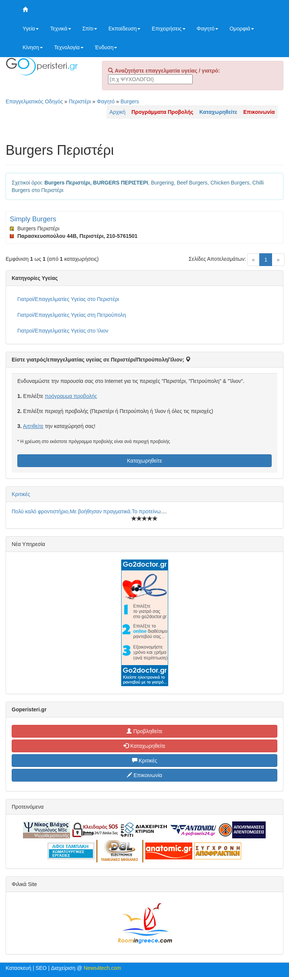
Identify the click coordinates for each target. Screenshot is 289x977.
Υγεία (31, 29)
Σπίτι (89, 29)
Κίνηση (33, 47)
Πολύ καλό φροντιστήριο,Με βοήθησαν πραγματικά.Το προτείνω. (87, 511)
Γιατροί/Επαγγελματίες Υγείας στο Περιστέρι (68, 299)
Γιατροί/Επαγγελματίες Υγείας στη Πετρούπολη (71, 315)
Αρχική (118, 112)
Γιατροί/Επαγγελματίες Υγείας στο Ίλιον (62, 331)
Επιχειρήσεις (168, 29)
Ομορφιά (242, 29)
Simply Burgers (33, 219)
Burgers (129, 101)
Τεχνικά (60, 29)
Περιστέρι (80, 101)
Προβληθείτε (144, 731)
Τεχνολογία (69, 47)
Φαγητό (207, 29)
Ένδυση (106, 47)
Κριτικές (21, 494)
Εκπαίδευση (124, 29)
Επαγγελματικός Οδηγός (34, 101)
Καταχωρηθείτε (144, 461)
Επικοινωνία (144, 775)
